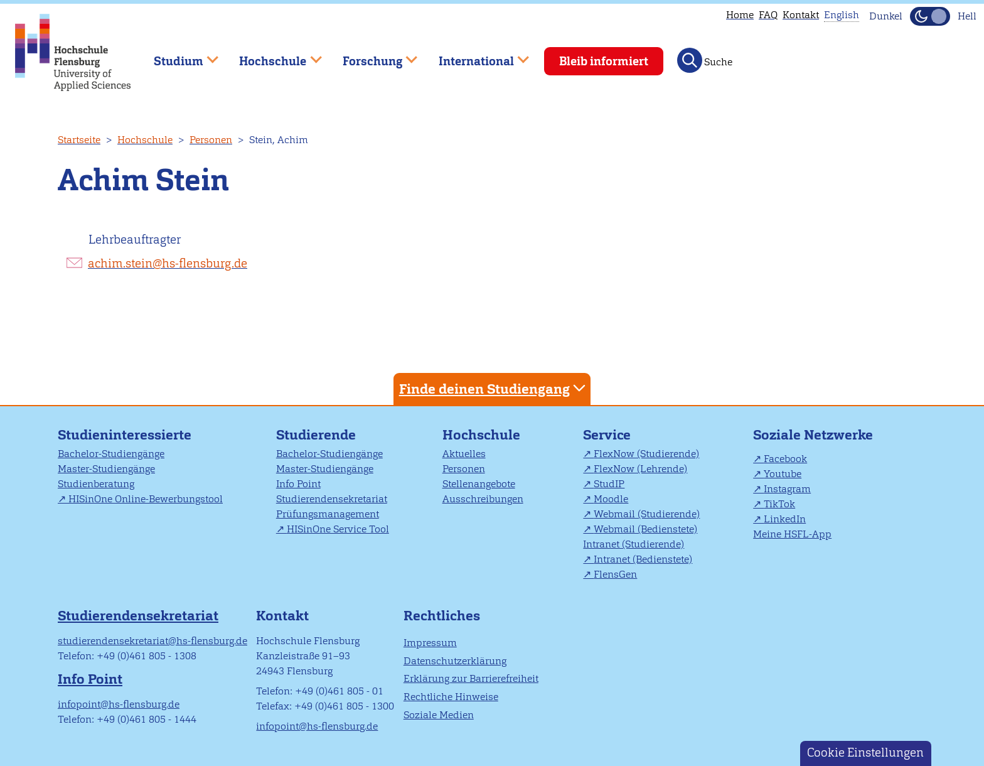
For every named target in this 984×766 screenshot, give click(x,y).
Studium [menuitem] (177, 55)
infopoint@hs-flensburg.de (118, 704)
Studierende (316, 435)
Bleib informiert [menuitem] (603, 61)
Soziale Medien (439, 714)
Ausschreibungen (482, 498)
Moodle (611, 498)
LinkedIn (785, 519)
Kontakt (801, 14)
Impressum (430, 642)
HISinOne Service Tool (338, 529)
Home (740, 14)
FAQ (768, 14)
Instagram (787, 488)
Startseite (79, 139)
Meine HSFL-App (792, 534)
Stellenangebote (478, 483)
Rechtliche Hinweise (451, 696)
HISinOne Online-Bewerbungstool (145, 498)
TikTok (779, 503)
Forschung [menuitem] (370, 55)
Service (607, 435)
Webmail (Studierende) (647, 514)
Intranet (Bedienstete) (643, 559)
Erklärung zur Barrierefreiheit (471, 678)
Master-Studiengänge (106, 468)
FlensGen (615, 574)
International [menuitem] (474, 55)
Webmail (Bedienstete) (645, 529)
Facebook (785, 458)
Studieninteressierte (124, 435)
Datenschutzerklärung (455, 660)
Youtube (782, 473)
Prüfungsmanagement (327, 514)
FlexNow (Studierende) (646, 453)
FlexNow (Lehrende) (640, 468)
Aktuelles (464, 453)
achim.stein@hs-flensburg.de (167, 263)
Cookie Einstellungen (865, 752)
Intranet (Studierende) (633, 544)
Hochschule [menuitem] (272, 55)
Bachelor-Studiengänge (111, 453)
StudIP (609, 483)
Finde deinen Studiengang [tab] (494, 388)
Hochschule (145, 139)
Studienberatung (96, 483)
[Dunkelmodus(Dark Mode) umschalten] (930, 16)
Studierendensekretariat (331, 498)
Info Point (298, 483)
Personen (211, 139)
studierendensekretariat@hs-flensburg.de (152, 640)
